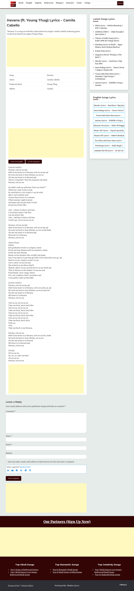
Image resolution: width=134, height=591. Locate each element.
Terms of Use (13, 586)
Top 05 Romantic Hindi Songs (65, 570)
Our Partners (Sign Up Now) (67, 522)
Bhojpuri (59, 3)
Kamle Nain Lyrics (103, 51)
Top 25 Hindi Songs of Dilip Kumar (67, 572)
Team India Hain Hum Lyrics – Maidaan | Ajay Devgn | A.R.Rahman (108, 76)
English (38, 3)
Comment (10, 411)
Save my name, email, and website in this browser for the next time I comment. (41, 462)
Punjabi (29, 3)
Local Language (34, 162)
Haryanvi (70, 3)
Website (9, 453)
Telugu (87, 3)
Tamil (79, 3)
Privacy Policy (27, 586)
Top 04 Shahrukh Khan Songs (107, 575)
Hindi (21, 3)
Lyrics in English (17, 162)
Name (9, 436)
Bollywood (48, 3)
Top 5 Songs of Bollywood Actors (24, 570)
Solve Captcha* (18, 467)
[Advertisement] (46, 52)
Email (9, 445)
